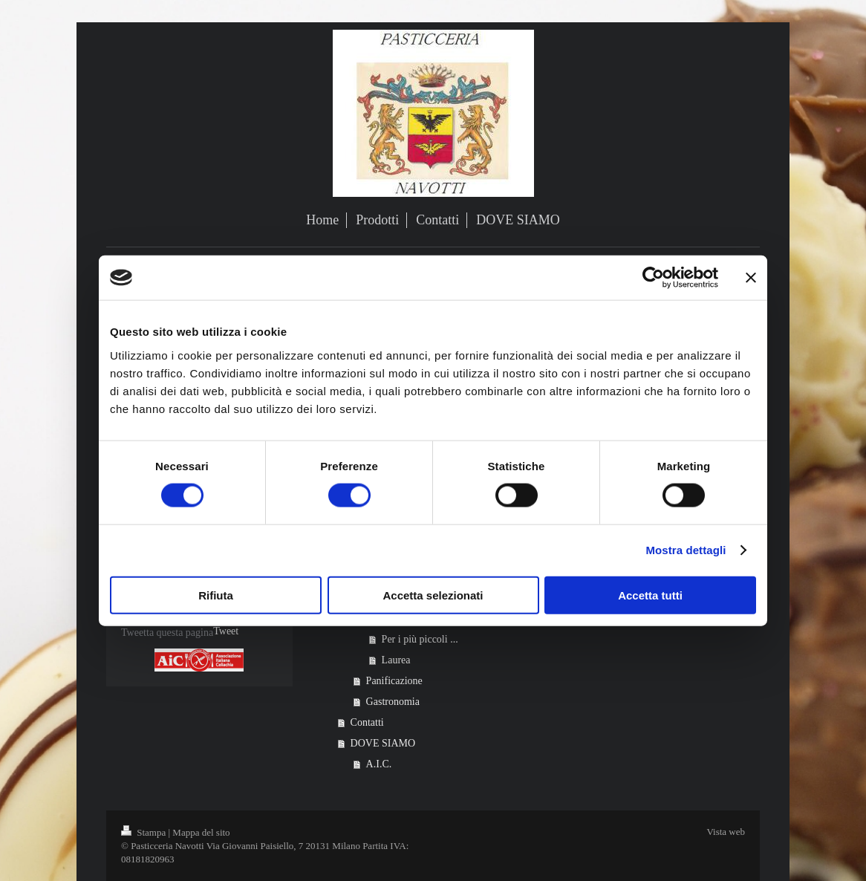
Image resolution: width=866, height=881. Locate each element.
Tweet (225, 631)
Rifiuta (215, 594)
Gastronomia (393, 701)
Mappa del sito (200, 832)
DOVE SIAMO (383, 743)
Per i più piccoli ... (420, 639)
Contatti (367, 722)
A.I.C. (379, 764)
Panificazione (394, 680)
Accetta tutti (650, 594)
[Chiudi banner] (751, 278)
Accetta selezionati (432, 594)
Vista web (725, 831)
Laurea (396, 660)
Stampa (145, 832)
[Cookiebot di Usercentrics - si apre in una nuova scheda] (653, 278)
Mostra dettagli (685, 550)
